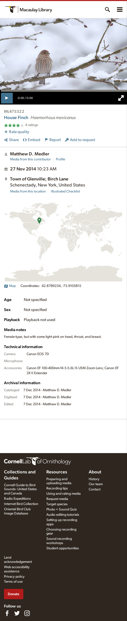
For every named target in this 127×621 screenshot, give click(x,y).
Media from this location (28, 191)
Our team (96, 484)
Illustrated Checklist (65, 191)
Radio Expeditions (17, 498)
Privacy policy (14, 576)
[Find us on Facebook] (7, 613)
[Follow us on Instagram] (27, 613)
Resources (56, 472)
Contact (94, 489)
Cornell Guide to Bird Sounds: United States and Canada (20, 489)
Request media (57, 499)
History (94, 479)
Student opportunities (62, 548)
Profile (60, 159)
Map (10, 286)
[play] (7, 98)
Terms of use (13, 581)
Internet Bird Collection (21, 504)
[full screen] (121, 98)
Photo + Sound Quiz (61, 509)
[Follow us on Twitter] (17, 613)
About (95, 472)
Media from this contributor (30, 159)
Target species (57, 504)
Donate (13, 594)
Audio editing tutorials (62, 514)
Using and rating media (63, 493)
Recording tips (57, 488)
